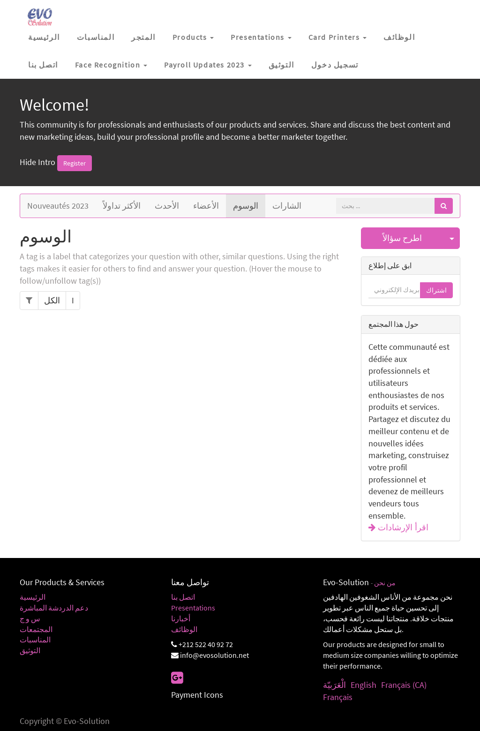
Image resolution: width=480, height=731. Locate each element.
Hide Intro (37, 162)
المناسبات (35, 639)
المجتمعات (36, 629)
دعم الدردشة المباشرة (54, 607)
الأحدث (167, 205)
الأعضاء (206, 205)
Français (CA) (404, 684)
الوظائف (184, 629)
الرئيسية (32, 597)
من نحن (385, 583)
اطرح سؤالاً (402, 238)
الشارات (286, 205)
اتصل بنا (183, 597)
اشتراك (436, 290)
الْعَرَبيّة (334, 684)
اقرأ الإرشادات (401, 527)
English (363, 684)
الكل (52, 300)
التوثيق (30, 650)
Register (74, 163)
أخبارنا (180, 618)
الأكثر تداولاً (122, 205)
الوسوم (245, 205)
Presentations (193, 607)
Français (337, 697)
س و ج (30, 618)
